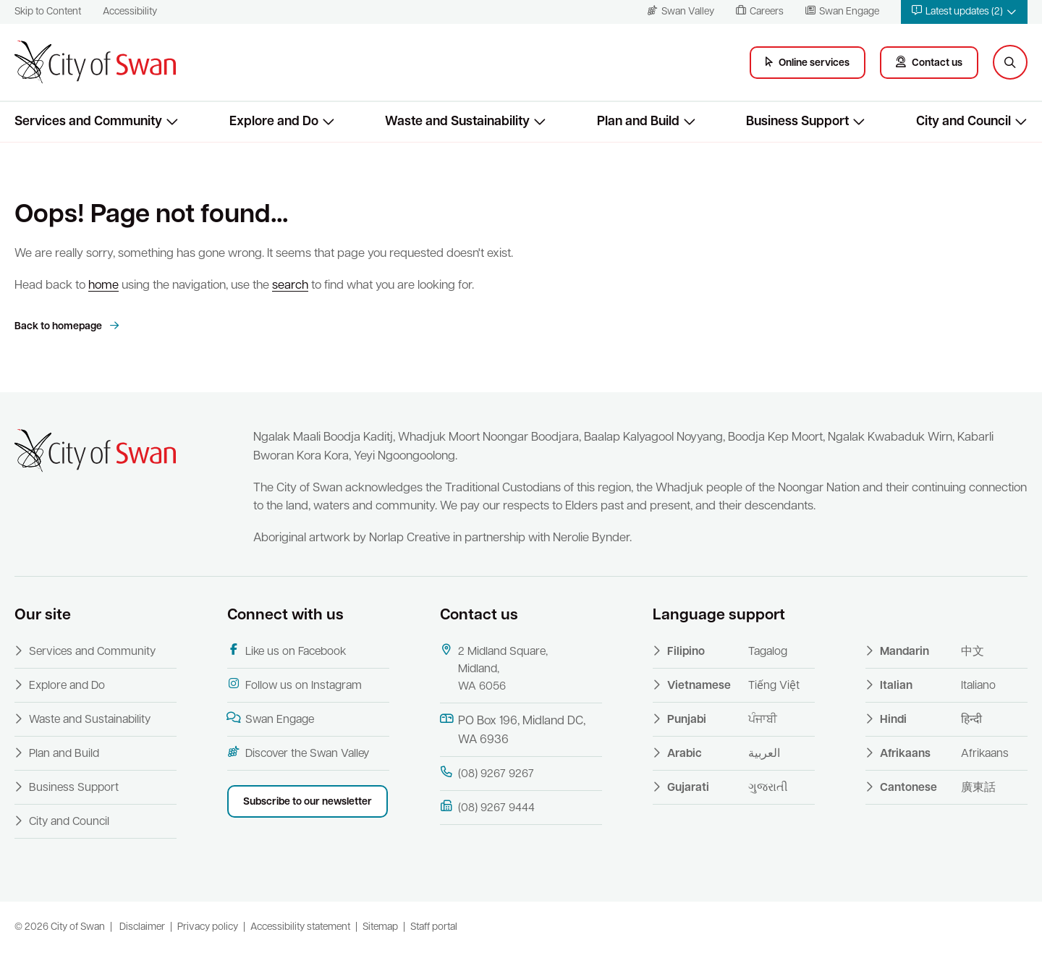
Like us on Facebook (286, 651)
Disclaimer (142, 927)
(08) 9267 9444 (487, 807)
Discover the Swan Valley (298, 753)
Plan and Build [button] (638, 122)
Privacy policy (207, 927)
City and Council (69, 822)
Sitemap (380, 927)
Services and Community (92, 652)
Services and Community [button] (88, 122)
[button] (964, 12)
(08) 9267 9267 (487, 773)
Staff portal (433, 927)
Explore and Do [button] (273, 122)
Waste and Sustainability (90, 720)
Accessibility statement (300, 927)
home (103, 285)
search (290, 285)
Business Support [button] (797, 122)
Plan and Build (64, 754)
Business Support (74, 788)
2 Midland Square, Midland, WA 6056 (494, 668)
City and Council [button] (963, 122)
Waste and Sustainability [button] (457, 122)
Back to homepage (59, 326)
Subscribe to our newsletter (307, 802)
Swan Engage (270, 719)
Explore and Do (67, 686)
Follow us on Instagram (294, 685)
